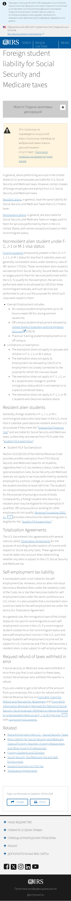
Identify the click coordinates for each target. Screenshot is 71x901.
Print (42, 802)
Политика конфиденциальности (36, 889)
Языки (12, 846)
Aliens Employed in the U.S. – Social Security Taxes (37, 735)
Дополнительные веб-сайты (28, 854)
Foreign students (13, 253)
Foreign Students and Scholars (25, 753)
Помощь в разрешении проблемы (32, 838)
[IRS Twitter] (13, 868)
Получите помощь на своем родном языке (35, 156)
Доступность (35, 895)
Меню (65, 43)
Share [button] (20, 802)
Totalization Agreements (35, 541)
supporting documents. (23, 720)
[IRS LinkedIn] (28, 868)
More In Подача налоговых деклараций (40, 109)
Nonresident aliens (14, 215)
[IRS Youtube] (35, 866)
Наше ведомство (20, 822)
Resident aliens (12, 199)
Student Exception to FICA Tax (25, 766)
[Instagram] (20, 866)
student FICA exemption (18, 441)
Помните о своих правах (25, 830)
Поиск (26, 43)
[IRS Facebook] (6, 866)
